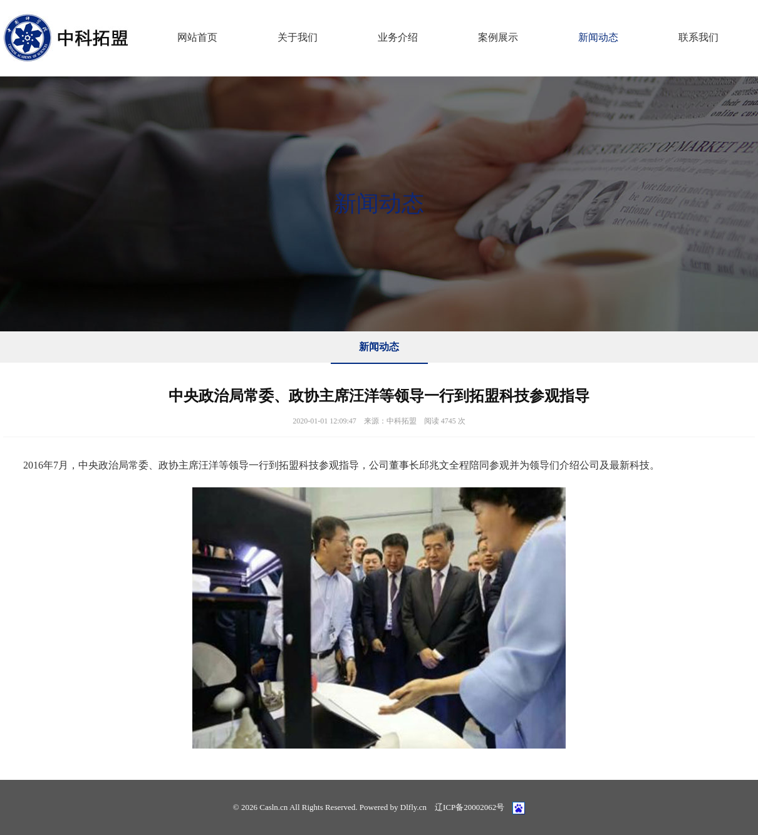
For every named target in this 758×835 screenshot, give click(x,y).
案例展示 (498, 37)
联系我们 (698, 37)
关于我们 (298, 37)
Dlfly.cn (413, 807)
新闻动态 (598, 37)
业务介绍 (398, 37)
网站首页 (197, 37)
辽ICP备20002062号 (469, 807)
